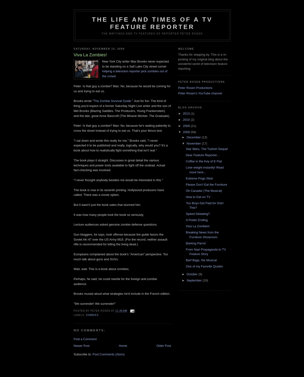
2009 (187, 126)
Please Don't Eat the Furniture (206, 184)
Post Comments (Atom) (109, 354)
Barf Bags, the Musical (201, 260)
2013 (187, 113)
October (193, 274)
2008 (187, 132)
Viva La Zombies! (197, 226)
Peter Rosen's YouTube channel (200, 93)
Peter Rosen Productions (195, 88)
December (194, 137)
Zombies (92, 315)
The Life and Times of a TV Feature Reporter (152, 23)
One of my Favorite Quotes (204, 266)
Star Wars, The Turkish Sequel (207, 149)
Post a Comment (85, 339)
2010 (187, 119)
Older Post (164, 346)
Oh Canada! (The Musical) (204, 191)
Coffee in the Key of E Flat (204, 161)
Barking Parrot (195, 243)
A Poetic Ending (197, 220)
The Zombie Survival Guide (112, 101)
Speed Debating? (197, 214)
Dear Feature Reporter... (202, 155)
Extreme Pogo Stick (199, 178)
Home (123, 346)
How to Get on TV (198, 197)
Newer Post (82, 346)
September (195, 280)
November (194, 143)
